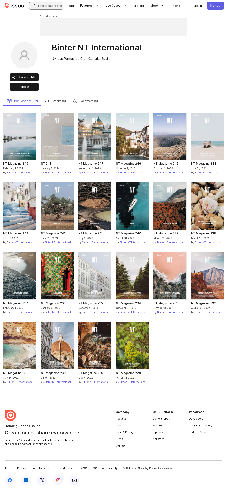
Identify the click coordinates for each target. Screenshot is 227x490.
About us (121, 418)
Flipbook (157, 432)
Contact (120, 445)
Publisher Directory (200, 425)
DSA (94, 468)
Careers (121, 425)
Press (119, 439)
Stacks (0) (55, 101)
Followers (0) (85, 101)
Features (157, 425)
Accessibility (109, 468)
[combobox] (50, 5)
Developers (196, 418)
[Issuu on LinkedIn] (26, 480)
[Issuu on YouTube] (74, 480)
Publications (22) (22, 101)
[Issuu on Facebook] (10, 480)
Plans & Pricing (124, 432)
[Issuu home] (14, 5)
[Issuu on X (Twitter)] (42, 480)
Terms (8, 468)
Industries (158, 439)
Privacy (21, 468)
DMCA (83, 468)
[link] (70, 6)
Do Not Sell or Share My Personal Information (147, 468)
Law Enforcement (41, 468)
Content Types (161, 418)
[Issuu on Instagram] (58, 480)
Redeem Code (198, 432)
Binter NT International (20, 172)
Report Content (66, 468)
